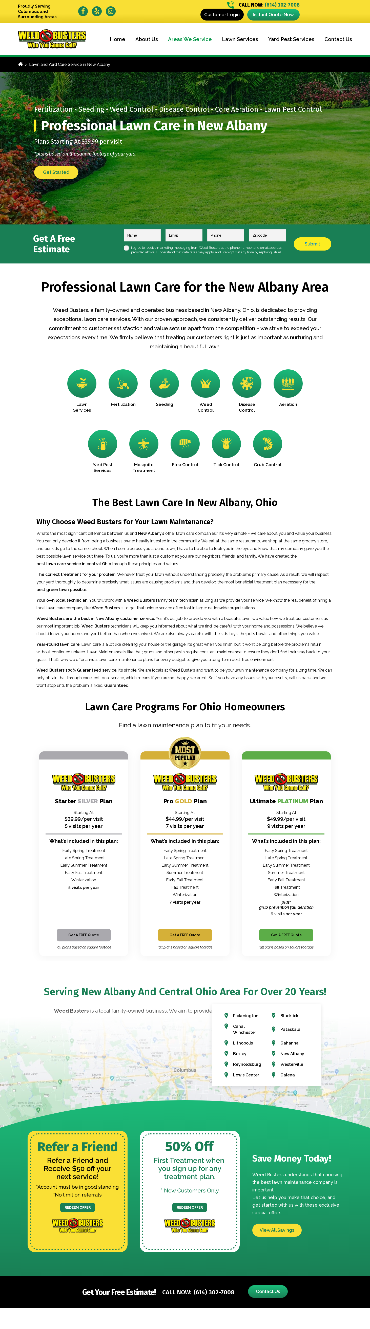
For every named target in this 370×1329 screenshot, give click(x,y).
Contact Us (338, 39)
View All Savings (277, 1230)
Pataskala (290, 1029)
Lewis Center (246, 1075)
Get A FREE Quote (83, 935)
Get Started (56, 172)
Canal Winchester (244, 1029)
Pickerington (245, 1015)
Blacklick (289, 1015)
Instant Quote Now (273, 14)
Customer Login (222, 14)
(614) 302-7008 (263, 5)
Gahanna (289, 1043)
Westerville (291, 1064)
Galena (287, 1075)
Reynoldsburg (247, 1064)
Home (117, 39)
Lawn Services (240, 39)
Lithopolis (243, 1043)
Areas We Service (190, 39)
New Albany (292, 1053)
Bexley (239, 1053)
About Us (146, 39)
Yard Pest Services (291, 39)
